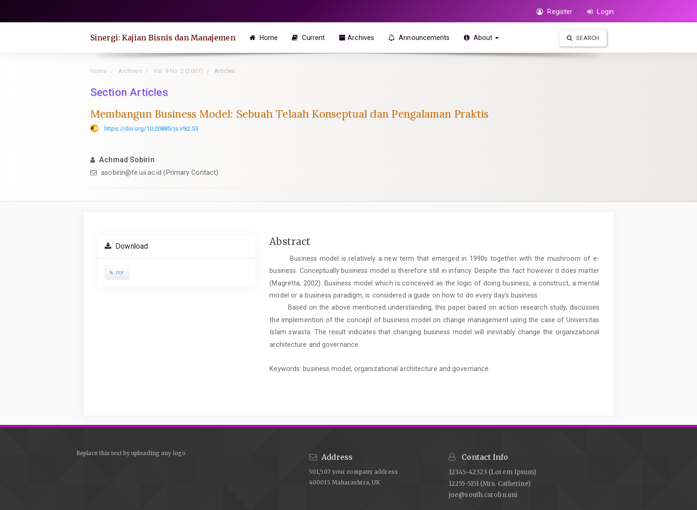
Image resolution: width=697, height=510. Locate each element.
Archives (356, 37)
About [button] (481, 37)
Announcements (419, 37)
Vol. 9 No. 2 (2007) (178, 70)
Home (263, 37)
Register (554, 11)
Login (600, 11)
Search (583, 37)
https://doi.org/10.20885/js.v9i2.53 (151, 128)
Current (308, 37)
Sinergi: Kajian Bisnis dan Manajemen (162, 37)
